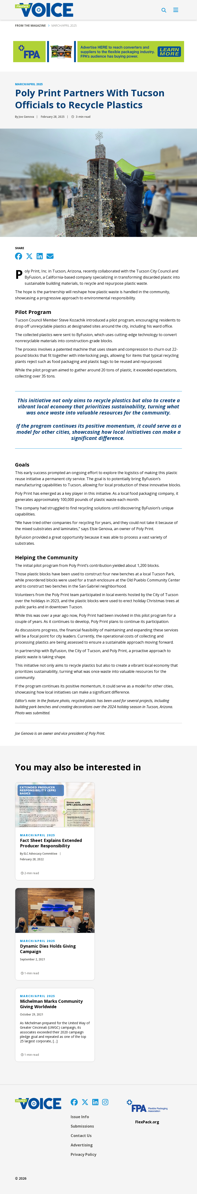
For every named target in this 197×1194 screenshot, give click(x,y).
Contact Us (81, 1135)
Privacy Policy (83, 1154)
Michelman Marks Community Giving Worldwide (51, 1003)
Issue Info (80, 1116)
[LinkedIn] (95, 1102)
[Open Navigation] (176, 10)
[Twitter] (85, 1102)
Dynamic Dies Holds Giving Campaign (48, 948)
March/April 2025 (64, 26)
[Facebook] (74, 1102)
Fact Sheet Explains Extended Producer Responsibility (51, 843)
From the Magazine (30, 26)
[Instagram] (105, 1102)
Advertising (82, 1145)
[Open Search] (164, 10)
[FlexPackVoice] (44, 10)
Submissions (82, 1126)
